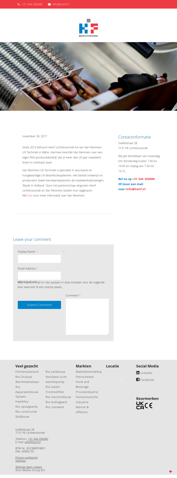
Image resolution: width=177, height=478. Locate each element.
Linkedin (146, 373)
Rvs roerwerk (55, 407)
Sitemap (20, 461)
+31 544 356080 (30, 4)
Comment (73, 295)
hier (29, 195)
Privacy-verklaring (26, 457)
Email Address (28, 268)
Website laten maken (28, 467)
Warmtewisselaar (27, 382)
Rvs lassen (53, 387)
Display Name (28, 251)
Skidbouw (22, 416)
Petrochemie (85, 377)
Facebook (147, 380)
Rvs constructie (26, 411)
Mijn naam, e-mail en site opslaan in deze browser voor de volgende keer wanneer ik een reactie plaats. (61, 284)
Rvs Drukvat (23, 377)
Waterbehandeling (89, 372)
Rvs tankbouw (55, 372)
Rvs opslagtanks (26, 406)
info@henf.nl (58, 4)
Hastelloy (21, 401)
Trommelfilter (55, 392)
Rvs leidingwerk (56, 402)
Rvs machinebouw (58, 397)
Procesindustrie (87, 392)
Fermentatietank (27, 372)
